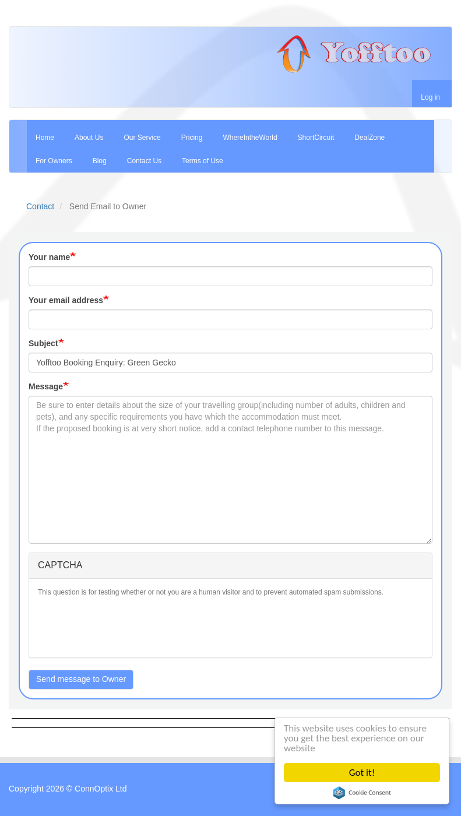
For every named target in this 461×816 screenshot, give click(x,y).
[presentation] (126, 626)
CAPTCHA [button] (60, 565)
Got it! (362, 772)
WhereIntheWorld (250, 137)
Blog (100, 161)
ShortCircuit (316, 137)
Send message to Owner (81, 679)
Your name (49, 257)
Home (45, 137)
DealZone (369, 137)
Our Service (142, 137)
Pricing (192, 137)
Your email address (66, 300)
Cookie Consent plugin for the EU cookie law (362, 792)
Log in (430, 97)
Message (46, 386)
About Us (89, 137)
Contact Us (144, 161)
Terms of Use (202, 161)
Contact (40, 206)
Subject (43, 343)
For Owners (54, 161)
